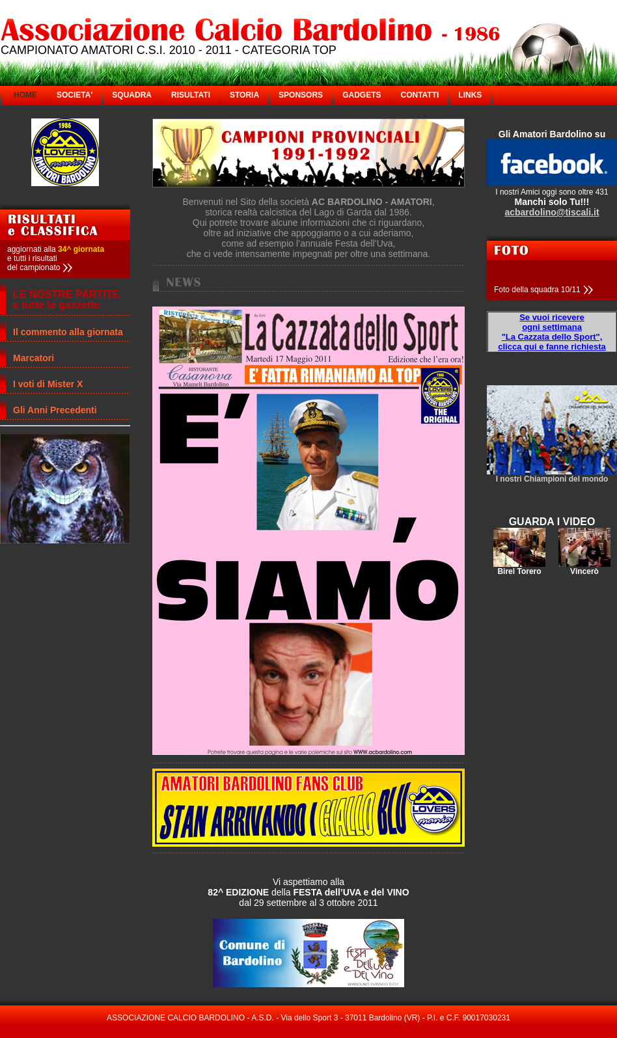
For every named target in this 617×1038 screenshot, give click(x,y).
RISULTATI (190, 95)
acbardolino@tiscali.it (551, 212)
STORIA (244, 95)
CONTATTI (419, 95)
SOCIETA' (74, 95)
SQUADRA (132, 95)
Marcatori (33, 358)
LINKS (470, 95)
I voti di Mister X (48, 384)
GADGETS (361, 95)
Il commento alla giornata (68, 332)
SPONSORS (301, 95)
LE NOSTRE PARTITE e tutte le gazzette (66, 299)
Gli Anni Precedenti (55, 410)
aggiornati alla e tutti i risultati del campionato (55, 258)
